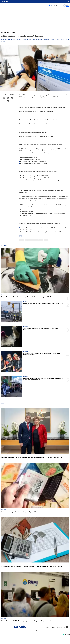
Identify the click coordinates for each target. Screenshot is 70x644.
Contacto (47, 627)
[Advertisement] (35, 18)
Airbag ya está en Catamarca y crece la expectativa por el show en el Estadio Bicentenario (42, 354)
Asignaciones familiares (32, 240)
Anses (21, 240)
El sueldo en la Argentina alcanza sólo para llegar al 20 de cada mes (22, 512)
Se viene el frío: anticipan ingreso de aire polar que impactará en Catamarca (41, 329)
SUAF (46, 240)
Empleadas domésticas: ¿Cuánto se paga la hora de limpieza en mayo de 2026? (26, 297)
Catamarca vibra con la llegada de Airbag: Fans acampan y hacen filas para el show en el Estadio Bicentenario (43, 379)
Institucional (52, 627)
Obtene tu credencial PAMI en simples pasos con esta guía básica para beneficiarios (28, 621)
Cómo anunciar (59, 627)
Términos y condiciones (29, 630)
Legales (36, 630)
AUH (41, 240)
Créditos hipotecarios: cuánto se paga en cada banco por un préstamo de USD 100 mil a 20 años (31, 566)
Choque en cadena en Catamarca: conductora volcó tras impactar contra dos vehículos (43, 304)
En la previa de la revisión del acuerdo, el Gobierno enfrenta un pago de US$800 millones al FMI (31, 457)
